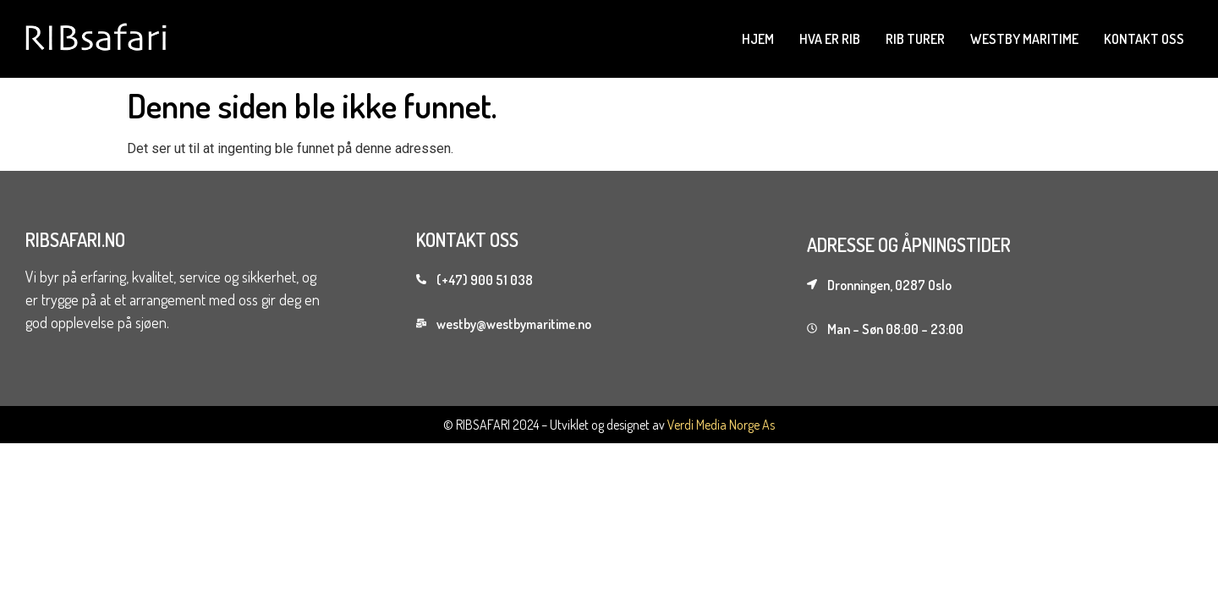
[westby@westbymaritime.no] (421, 323)
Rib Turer (915, 38)
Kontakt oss (1144, 38)
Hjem (758, 38)
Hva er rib (829, 38)
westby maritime (1024, 38)
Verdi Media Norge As (721, 424)
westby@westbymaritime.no (513, 323)
